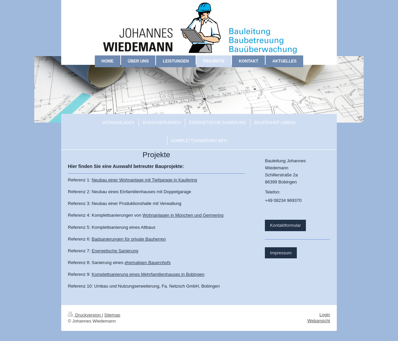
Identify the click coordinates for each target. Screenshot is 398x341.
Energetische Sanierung (115, 250)
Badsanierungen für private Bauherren (129, 239)
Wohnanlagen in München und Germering (183, 215)
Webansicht (318, 320)
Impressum (280, 252)
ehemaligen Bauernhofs (147, 262)
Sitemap (112, 314)
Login (324, 314)
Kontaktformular (285, 225)
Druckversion (85, 314)
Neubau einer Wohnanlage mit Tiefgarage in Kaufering (144, 179)
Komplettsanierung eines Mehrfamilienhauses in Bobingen (148, 274)
